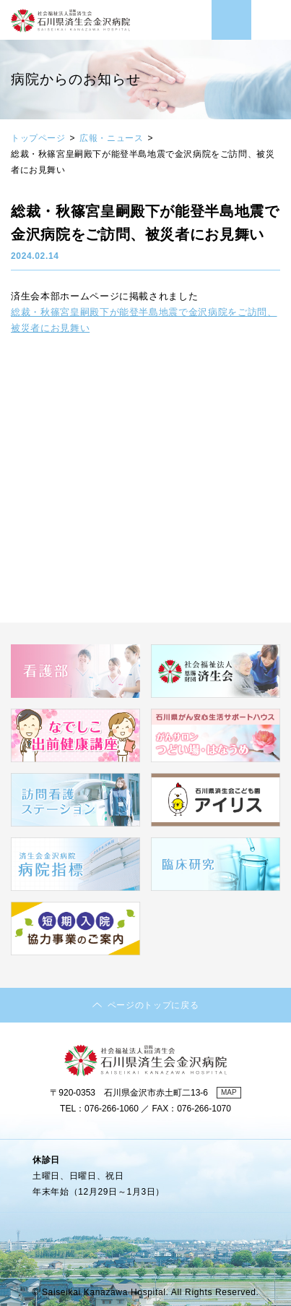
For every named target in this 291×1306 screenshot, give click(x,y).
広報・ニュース (111, 138)
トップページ (38, 138)
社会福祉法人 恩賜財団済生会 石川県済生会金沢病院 (70, 28)
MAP (229, 1092)
